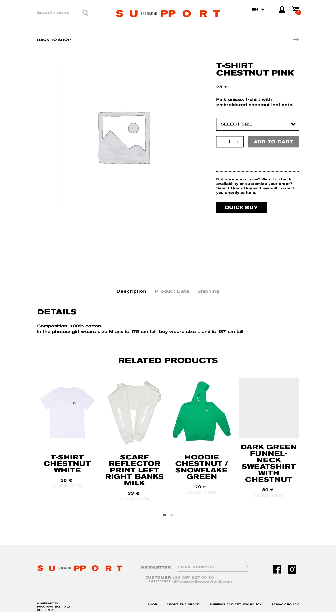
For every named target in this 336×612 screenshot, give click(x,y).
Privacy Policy (285, 598)
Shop (152, 598)
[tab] (131, 285)
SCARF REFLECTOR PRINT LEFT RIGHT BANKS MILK (134, 464)
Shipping (208, 285)
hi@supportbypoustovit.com (207, 575)
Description (131, 285)
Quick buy (241, 201)
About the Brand (183, 598)
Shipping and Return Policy (235, 598)
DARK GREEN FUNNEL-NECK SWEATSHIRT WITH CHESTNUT (269, 457)
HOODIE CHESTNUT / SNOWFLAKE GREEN (201, 461)
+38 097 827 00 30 (198, 571)
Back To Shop (54, 40)
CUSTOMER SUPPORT (158, 573)
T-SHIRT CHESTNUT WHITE (67, 457)
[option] (123, 136)
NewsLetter (156, 561)
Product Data (172, 285)
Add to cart (273, 142)
